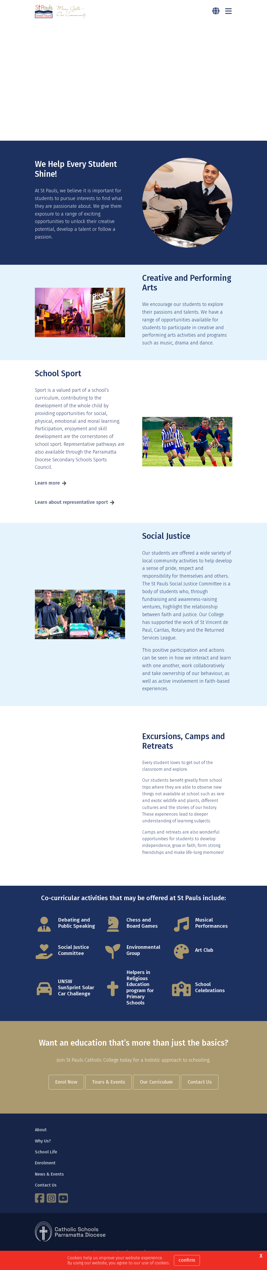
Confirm (186, 1260)
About (41, 1131)
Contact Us (46, 1186)
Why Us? (43, 1142)
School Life (46, 1153)
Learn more (47, 484)
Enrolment (45, 1164)
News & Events (49, 1175)
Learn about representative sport (71, 503)
